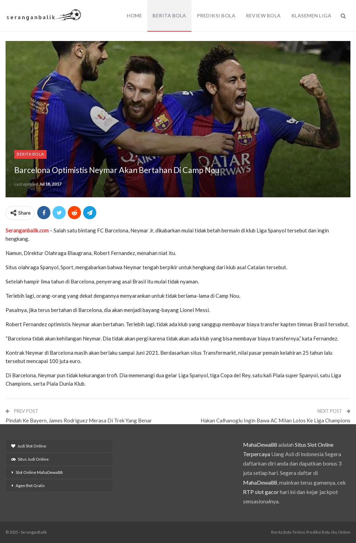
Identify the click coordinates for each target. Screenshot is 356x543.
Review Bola (263, 15)
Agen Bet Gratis (30, 485)
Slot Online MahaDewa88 (39, 472)
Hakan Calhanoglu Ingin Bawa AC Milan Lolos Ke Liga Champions (275, 420)
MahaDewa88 (260, 444)
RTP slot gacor (261, 491)
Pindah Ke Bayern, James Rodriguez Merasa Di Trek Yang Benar (79, 420)
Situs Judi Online (30, 459)
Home (134, 15)
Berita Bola (169, 15)
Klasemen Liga (311, 15)
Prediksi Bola (216, 15)
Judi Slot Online (28, 446)
